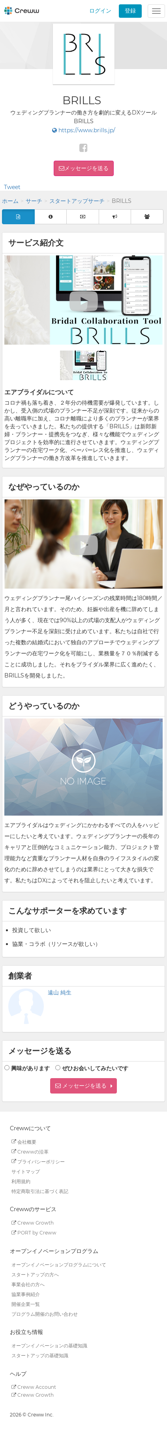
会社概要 (23, 1141)
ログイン (100, 10)
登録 (130, 10)
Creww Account (33, 1387)
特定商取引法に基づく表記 (39, 1191)
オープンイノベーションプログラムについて (58, 1264)
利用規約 (20, 1181)
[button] (83, 1086)
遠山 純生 (59, 992)
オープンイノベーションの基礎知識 (49, 1346)
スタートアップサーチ (77, 200)
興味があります (30, 1068)
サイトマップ (25, 1171)
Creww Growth (32, 1223)
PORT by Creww (33, 1233)
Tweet (12, 187)
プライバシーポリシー (38, 1161)
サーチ (34, 200)
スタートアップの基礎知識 (39, 1355)
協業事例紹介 (25, 1294)
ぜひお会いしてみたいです (95, 1068)
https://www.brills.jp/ (83, 130)
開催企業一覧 (25, 1304)
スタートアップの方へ (35, 1274)
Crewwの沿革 (30, 1151)
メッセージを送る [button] (86, 168)
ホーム (10, 200)
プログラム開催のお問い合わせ (44, 1314)
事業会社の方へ (28, 1284)
